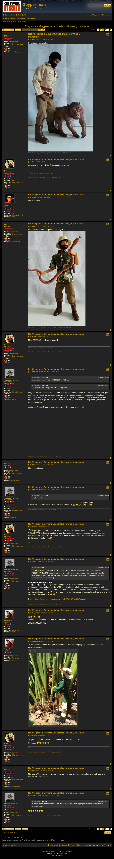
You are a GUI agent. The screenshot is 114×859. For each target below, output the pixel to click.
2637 (12, 390)
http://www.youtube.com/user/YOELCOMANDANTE (45, 456)
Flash (6, 170)
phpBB (52, 851)
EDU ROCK (7, 35)
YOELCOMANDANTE (11, 380)
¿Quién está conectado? (12, 837)
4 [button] (108, 30)
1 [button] (100, 30)
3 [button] (105, 30)
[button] (98, 30)
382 (12, 628)
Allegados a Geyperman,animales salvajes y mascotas (57, 26)
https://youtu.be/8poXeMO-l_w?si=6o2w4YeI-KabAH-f (45, 177)
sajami (6, 205)
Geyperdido (8, 620)
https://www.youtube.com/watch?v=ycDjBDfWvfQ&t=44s (57, 599)
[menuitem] (18, 15)
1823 (12, 213)
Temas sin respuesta (9, 21)
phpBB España (63, 853)
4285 (12, 180)
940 (12, 43)
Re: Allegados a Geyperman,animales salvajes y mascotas (54, 35)
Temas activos (21, 21)
